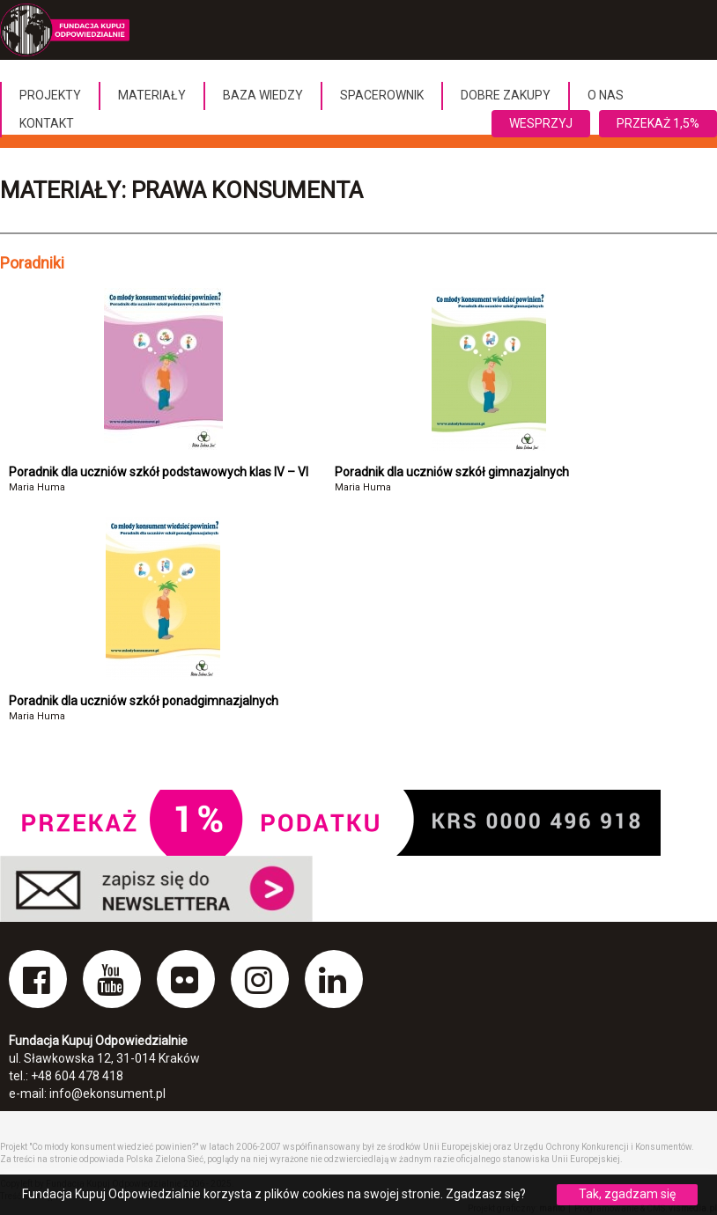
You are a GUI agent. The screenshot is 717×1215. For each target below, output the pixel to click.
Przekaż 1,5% (658, 123)
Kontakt (46, 123)
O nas (606, 95)
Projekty (50, 95)
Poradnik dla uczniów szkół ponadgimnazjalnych (143, 701)
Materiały (152, 95)
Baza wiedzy (263, 95)
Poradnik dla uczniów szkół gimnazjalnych (452, 472)
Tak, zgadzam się (627, 1194)
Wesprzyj (541, 123)
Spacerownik (382, 95)
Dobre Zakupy (506, 95)
